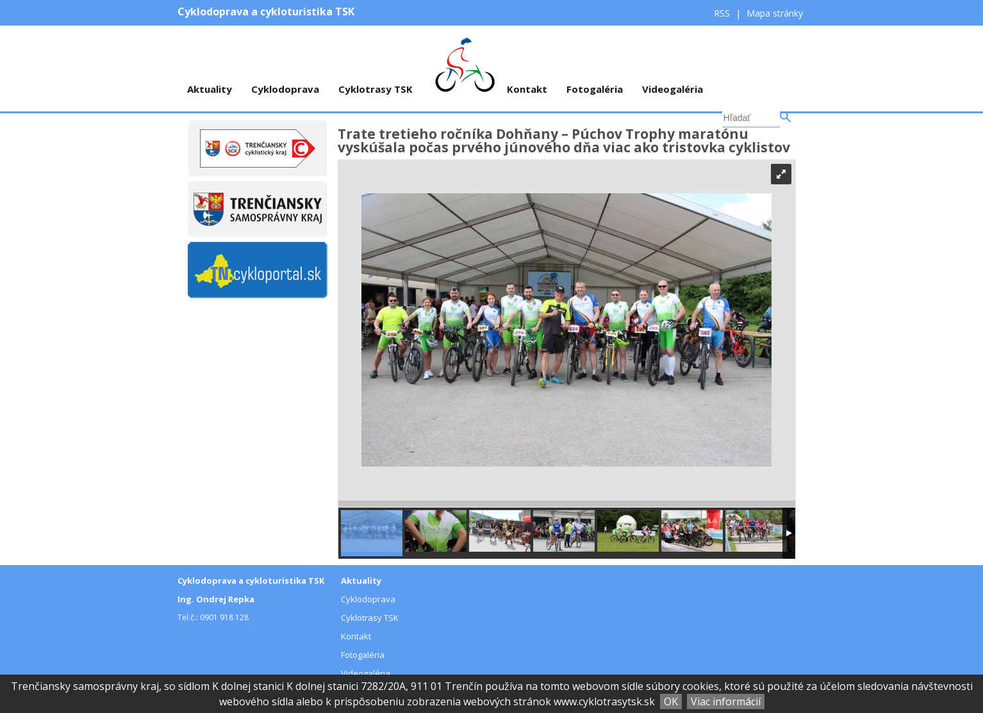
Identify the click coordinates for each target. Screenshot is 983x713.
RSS (723, 13)
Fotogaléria (594, 89)
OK (671, 701)
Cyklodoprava (285, 89)
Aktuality (209, 89)
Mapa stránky (775, 13)
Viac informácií (726, 701)
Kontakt (527, 89)
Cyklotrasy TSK (375, 89)
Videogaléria (672, 89)
